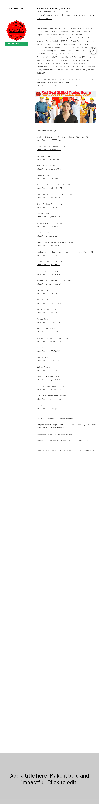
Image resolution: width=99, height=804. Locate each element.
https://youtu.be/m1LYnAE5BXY (49, 150)
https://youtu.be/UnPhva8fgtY (48, 197)
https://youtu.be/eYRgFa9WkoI (49, 236)
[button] (93, 51)
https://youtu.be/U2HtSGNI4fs (48, 293)
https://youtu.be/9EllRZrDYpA (48, 332)
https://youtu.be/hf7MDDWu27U (49, 255)
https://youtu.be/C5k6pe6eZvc (49, 274)
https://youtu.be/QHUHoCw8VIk (49, 226)
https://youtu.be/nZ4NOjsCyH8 (49, 389)
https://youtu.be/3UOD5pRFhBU (49, 408)
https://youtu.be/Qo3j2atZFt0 (48, 265)
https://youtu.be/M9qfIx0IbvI (48, 178)
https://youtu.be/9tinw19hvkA (48, 207)
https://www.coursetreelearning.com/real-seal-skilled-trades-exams (63, 86)
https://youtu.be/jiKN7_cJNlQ (48, 245)
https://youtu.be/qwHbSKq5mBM (50, 188)
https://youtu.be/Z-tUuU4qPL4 (49, 284)
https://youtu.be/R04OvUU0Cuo (49, 312)
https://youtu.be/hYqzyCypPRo (49, 322)
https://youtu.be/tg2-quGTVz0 (48, 380)
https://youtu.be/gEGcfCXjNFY (48, 351)
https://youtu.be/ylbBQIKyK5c (48, 217)
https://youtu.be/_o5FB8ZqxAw (49, 140)
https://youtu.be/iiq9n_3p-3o (48, 360)
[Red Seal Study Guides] (16, 44)
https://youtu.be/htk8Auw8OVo (49, 169)
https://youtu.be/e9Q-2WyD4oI (49, 370)
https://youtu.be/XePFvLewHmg (49, 159)
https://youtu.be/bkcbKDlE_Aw (49, 399)
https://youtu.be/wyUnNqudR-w (49, 341)
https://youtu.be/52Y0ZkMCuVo (49, 303)
